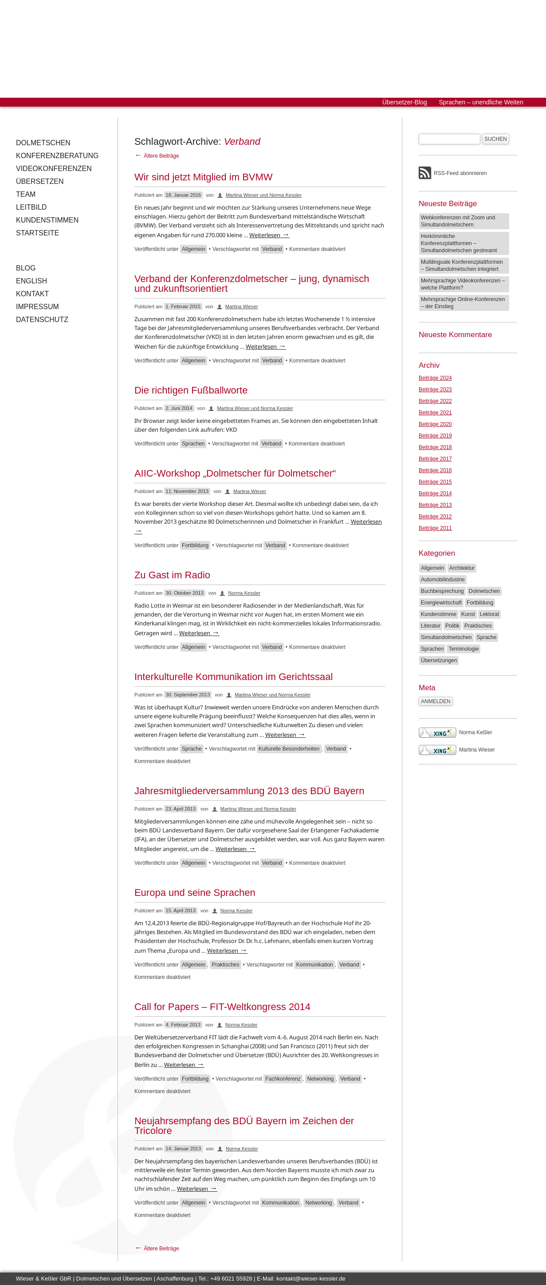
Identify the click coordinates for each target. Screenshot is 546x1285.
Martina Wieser (241, 306)
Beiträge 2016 (435, 470)
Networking (320, 1079)
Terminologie (463, 649)
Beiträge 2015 (435, 482)
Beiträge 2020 (435, 424)
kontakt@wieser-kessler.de (311, 1278)
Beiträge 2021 (435, 413)
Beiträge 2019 (435, 436)
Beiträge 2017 (435, 459)
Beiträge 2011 (435, 528)
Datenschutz (42, 319)
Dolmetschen (43, 143)
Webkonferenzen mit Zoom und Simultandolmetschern (458, 221)
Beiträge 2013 (435, 505)
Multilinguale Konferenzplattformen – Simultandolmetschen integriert (462, 265)
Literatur (430, 626)
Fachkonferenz (282, 1079)
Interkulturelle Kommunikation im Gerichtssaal (233, 676)
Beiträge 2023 (435, 389)
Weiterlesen (269, 235)
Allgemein (193, 249)
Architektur (462, 568)
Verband (272, 249)
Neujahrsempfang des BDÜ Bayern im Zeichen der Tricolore (244, 1125)
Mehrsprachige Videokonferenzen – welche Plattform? (463, 284)
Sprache (192, 749)
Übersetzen (40, 181)
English (31, 281)
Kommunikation (314, 965)
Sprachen (193, 444)
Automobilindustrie (443, 580)
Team (25, 194)
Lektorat (489, 614)
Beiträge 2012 (435, 516)
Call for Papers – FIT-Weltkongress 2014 (222, 1006)
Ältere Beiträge (156, 156)
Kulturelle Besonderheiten (289, 749)
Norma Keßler (455, 732)
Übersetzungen (439, 660)
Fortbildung (195, 545)
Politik (452, 626)
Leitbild (31, 207)
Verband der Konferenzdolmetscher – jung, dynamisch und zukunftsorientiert (251, 283)
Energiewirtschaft (441, 603)
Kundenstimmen (47, 220)
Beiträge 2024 (435, 378)
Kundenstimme (438, 614)
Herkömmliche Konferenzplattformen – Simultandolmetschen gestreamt (459, 243)
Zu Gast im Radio (172, 575)
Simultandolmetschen (446, 637)
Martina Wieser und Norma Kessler (264, 195)
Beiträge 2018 (435, 447)
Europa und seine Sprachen (194, 892)
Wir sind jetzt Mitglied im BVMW (203, 177)
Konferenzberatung (57, 155)
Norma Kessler (244, 593)
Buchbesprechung (442, 591)
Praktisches (225, 965)
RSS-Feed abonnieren (460, 173)
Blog (25, 268)
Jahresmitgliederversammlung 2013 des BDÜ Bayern (249, 790)
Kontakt (32, 294)
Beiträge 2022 (435, 401)
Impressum (37, 306)
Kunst (468, 614)
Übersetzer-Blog (404, 102)
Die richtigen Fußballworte (191, 390)
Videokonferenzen (54, 168)
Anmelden (436, 701)
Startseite (37, 233)
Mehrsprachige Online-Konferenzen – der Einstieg (463, 303)
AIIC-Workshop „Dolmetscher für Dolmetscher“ (235, 473)
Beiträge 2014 (435, 493)
